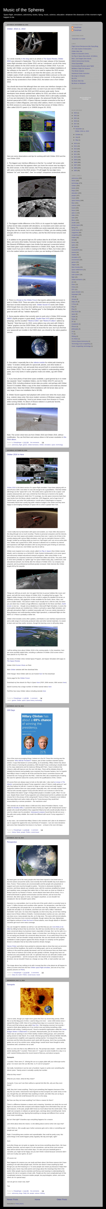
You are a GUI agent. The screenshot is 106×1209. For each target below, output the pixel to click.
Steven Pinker (12, 946)
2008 (75, 162)
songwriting (75, 235)
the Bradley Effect (17, 808)
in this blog (25, 59)
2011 (75, 154)
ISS (73, 240)
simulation (48, 445)
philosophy (75, 329)
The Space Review (50, 59)
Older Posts (62, 1199)
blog (73, 306)
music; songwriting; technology (81, 346)
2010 (75, 157)
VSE (73, 297)
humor (74, 242)
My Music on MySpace (79, 83)
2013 (75, 149)
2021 (75, 118)
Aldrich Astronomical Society (80, 61)
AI (72, 331)
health (73, 316)
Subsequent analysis (38, 812)
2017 (75, 123)
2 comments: (35, 972)
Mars (73, 203)
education (75, 193)
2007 (75, 165)
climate (74, 299)
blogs (20, 1193)
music (73, 198)
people (23, 832)
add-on (74, 213)
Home (37, 1199)
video (73, 215)
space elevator (76, 292)
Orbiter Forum (25, 678)
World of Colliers (49, 321)
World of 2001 (33, 321)
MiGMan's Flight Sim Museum (81, 68)
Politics (28, 832)
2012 (75, 151)
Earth (20, 975)
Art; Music (75, 339)
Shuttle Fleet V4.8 (42, 318)
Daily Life (15, 975)
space (53, 445)
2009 (75, 159)
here (40, 674)
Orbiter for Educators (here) (80, 53)
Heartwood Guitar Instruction (80, 73)
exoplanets (75, 324)
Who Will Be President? (23, 760)
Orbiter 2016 (11, 487)
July (76, 137)
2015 (75, 143)
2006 (75, 168)
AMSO (9, 318)
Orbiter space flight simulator (40, 967)
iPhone (74, 326)
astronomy (15, 445)
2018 (75, 121)
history (14, 832)
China (73, 287)
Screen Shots (20, 665)
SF (72, 321)
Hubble (74, 255)
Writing (42, 1193)
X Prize (74, 304)
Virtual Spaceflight (77, 63)
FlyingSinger (77, 27)
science (37, 1193)
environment (75, 259)
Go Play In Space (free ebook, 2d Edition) (84, 56)
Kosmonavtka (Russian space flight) (83, 66)
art (72, 282)
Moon (73, 220)
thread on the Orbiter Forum (27, 300)
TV (72, 334)
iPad (73, 309)
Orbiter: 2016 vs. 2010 (16, 29)
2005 (75, 170)
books (73, 188)
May (76, 140)
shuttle (74, 222)
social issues (35, 832)
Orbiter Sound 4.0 (43, 305)
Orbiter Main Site (77, 51)
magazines (75, 232)
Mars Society (76, 267)
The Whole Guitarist (78, 71)
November (78, 129)
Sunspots (11, 985)
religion (74, 264)
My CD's (74, 78)
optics (73, 245)
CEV (73, 289)
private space (76, 225)
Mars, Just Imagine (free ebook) (81, 58)
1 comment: (34, 698)
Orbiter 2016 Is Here (15, 454)
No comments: (35, 442)
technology (59, 445)
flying (73, 227)
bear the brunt (28, 920)
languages (75, 294)
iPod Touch (75, 311)
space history (30, 700)
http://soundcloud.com (85, 98)
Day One (35, 1025)
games (25, 445)
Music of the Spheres (23, 9)
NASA (73, 180)
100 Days (11, 710)
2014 (75, 146)
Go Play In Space (45, 551)
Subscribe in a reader (78, 39)
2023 (75, 113)
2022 (75, 115)
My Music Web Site (78, 81)
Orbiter (42, 445)
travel (38, 975)
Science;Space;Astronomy (80, 341)
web (73, 217)
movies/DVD (75, 250)
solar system (76, 274)
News (18, 832)
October (78, 134)
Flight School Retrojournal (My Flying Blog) (85, 46)
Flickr (22, 970)
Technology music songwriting (81, 343)
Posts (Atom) (20, 1203)
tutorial (74, 252)
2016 (75, 126)
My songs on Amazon (78, 76)
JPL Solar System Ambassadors (82, 49)
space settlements (77, 269)
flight (20, 445)
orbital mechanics (33, 445)
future (73, 210)
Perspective (12, 842)
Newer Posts (12, 1199)
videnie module (39, 362)
